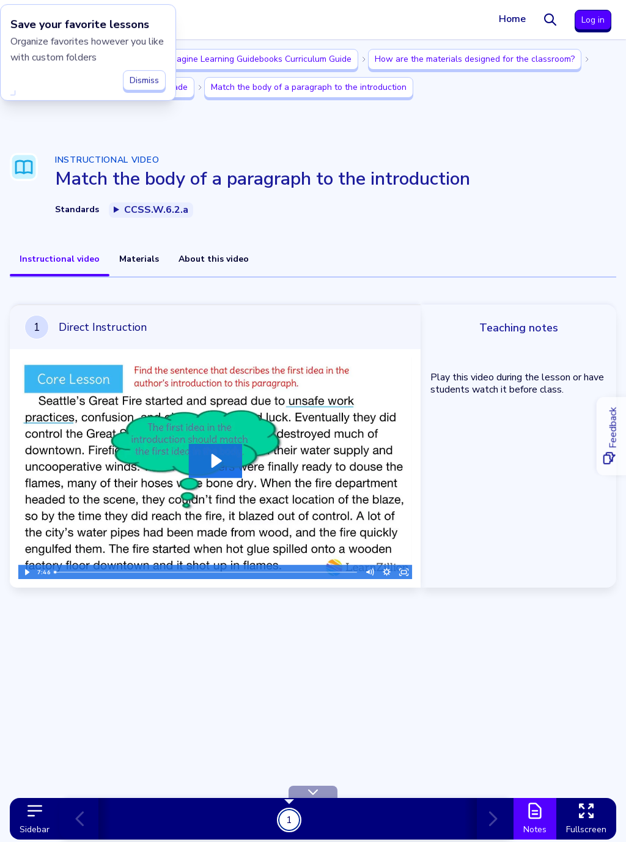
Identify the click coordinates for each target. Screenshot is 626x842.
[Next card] (490, 819)
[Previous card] (85, 819)
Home (512, 19)
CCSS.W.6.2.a (156, 209)
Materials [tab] (139, 259)
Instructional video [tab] (60, 259)
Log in (593, 20)
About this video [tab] (214, 259)
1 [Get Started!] (289, 819)
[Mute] (369, 572)
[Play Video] (26, 572)
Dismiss (144, 77)
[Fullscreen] (404, 572)
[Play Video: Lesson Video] (215, 461)
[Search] (550, 19)
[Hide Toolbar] (313, 792)
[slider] (205, 572)
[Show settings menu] (387, 572)
